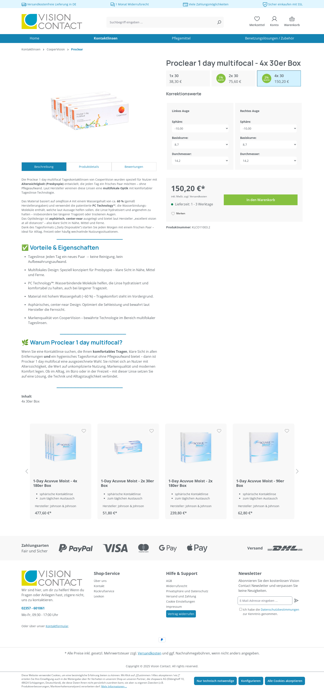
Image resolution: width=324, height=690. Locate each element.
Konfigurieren (251, 681)
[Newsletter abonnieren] (296, 600)
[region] (162, 471)
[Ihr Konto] (274, 22)
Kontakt (99, 586)
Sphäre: (177, 122)
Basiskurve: (180, 138)
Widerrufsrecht (176, 586)
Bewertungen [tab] (134, 167)
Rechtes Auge (249, 111)
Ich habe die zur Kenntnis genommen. (271, 612)
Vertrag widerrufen (181, 614)
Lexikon (99, 596)
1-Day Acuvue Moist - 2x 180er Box (190, 483)
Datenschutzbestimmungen (280, 609)
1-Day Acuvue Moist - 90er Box (260, 483)
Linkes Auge (180, 111)
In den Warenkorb (261, 200)
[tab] (44, 166)
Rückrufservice (104, 591)
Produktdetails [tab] (89, 167)
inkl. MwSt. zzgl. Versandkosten (189, 196)
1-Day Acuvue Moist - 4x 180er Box (55, 483)
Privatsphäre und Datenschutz (187, 591)
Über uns (100, 581)
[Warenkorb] (292, 22)
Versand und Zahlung (181, 596)
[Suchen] (219, 22)
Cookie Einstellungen (180, 601)
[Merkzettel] (257, 22)
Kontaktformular (57, 626)
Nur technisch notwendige (215, 681)
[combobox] (160, 22)
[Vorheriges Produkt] (27, 471)
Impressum (174, 607)
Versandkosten (149, 653)
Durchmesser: (182, 154)
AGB (169, 581)
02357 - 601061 (33, 608)
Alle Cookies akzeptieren (285, 681)
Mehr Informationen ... (114, 686)
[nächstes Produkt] (297, 471)
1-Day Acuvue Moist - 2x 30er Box (127, 483)
